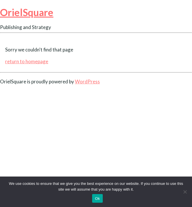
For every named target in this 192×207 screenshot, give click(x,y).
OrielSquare (26, 12)
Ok (97, 198)
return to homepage (26, 61)
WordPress (87, 81)
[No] (185, 192)
